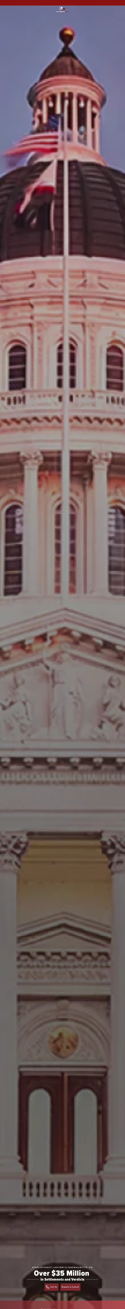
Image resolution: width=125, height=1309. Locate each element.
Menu (15, 2)
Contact (108, 2)
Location (46, 2)
